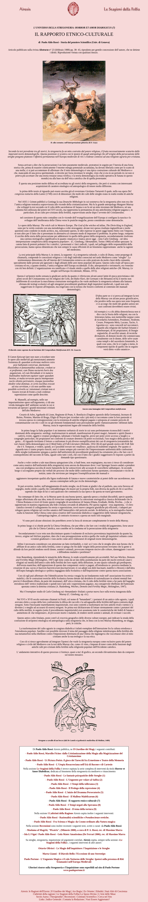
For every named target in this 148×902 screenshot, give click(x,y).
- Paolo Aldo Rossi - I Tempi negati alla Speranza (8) (74, 805)
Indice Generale (53, 899)
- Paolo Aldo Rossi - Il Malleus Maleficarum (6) (74, 796)
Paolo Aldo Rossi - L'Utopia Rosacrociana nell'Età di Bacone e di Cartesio (74, 764)
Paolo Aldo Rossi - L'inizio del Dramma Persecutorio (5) (74, 792)
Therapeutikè (56, 896)
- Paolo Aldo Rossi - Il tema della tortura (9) (74, 809)
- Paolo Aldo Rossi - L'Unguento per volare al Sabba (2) (74, 779)
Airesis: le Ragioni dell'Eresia (35, 891)
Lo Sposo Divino (88, 894)
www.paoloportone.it (74, 870)
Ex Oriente (89, 891)
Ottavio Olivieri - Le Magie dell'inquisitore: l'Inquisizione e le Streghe (74, 848)
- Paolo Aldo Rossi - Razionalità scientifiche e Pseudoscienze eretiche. (74, 817)
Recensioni (45, 826)
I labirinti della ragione (44, 894)
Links (41, 899)
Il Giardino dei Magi (83, 749)
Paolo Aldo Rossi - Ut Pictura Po (75, 760)
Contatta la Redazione (73, 899)
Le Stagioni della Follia (48, 768)
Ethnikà (100, 891)
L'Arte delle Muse (107, 894)
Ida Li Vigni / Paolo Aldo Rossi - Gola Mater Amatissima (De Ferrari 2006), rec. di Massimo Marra (74, 834)
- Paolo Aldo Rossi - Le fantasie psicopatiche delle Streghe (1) (74, 775)
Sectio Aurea (42, 896)
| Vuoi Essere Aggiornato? (97, 899)
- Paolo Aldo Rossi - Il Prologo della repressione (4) (74, 788)
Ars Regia (77, 891)
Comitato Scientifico (87, 896)
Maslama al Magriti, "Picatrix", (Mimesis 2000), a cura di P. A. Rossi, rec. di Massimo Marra (74, 830)
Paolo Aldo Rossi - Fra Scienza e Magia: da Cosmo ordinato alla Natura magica (74, 821)
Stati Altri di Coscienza (116, 891)
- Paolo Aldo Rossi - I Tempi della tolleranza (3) (74, 784)
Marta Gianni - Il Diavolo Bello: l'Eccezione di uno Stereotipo (74, 853)
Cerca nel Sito (105, 896)
